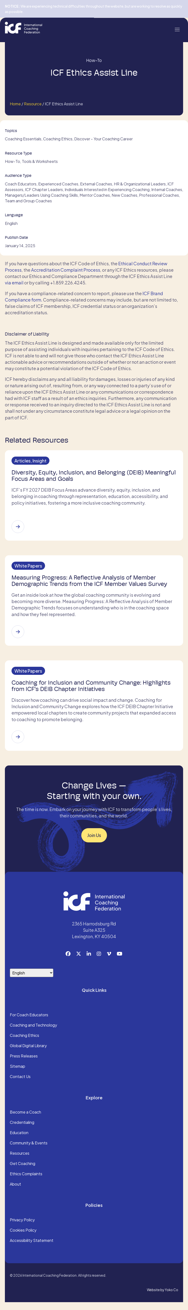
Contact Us (20, 1084)
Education (19, 1141)
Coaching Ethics (24, 1043)
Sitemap (17, 1074)
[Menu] (177, 29)
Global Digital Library (28, 1054)
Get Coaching (22, 1172)
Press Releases (24, 1064)
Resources (19, 1161)
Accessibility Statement (31, 1248)
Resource (33, 103)
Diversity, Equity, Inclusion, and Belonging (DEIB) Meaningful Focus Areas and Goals (79, 477)
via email (14, 282)
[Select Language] (31, 980)
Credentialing (22, 1130)
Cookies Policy (23, 1238)
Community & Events (28, 1151)
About (15, 1192)
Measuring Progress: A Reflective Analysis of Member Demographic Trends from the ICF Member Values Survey (90, 584)
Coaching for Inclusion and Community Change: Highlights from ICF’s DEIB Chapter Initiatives (92, 692)
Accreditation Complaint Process (65, 270)
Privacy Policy (22, 1228)
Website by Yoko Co (162, 1298)
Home (15, 103)
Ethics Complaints (26, 1182)
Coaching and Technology (33, 1033)
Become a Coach (25, 1120)
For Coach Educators (29, 1023)
